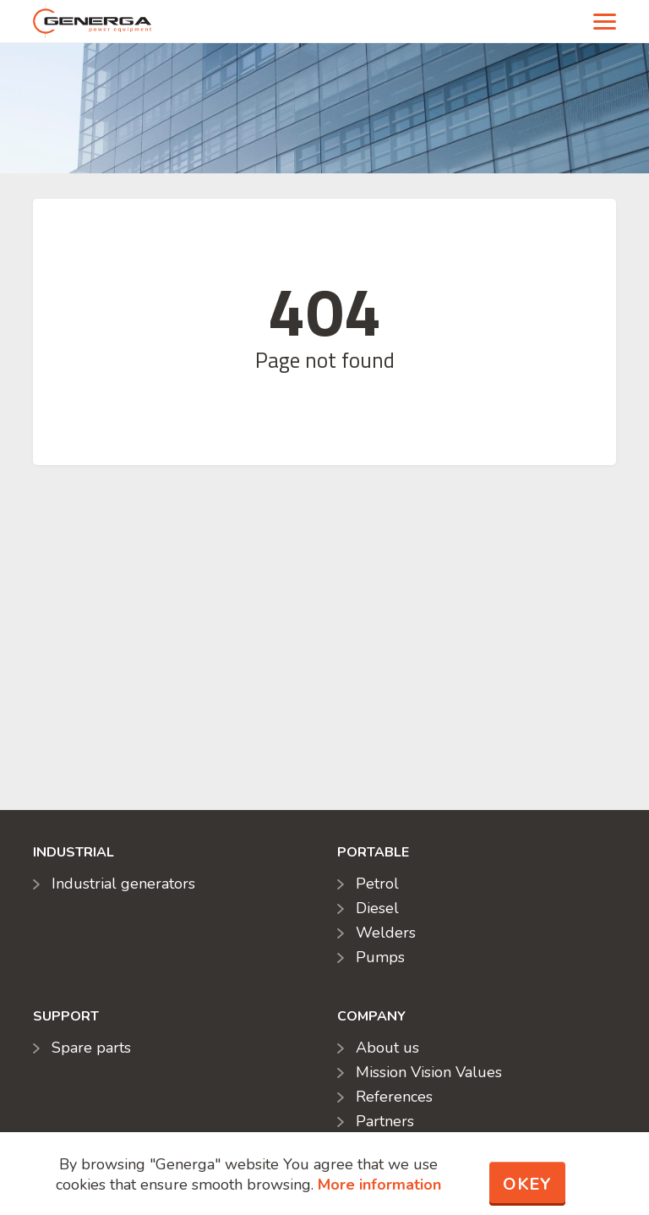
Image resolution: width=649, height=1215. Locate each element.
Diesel (377, 908)
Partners (385, 1121)
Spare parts (91, 1047)
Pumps (380, 957)
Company (371, 1016)
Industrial (73, 852)
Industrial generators (123, 883)
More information (379, 1184)
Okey (527, 1184)
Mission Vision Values (429, 1072)
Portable (373, 852)
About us (387, 1047)
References (394, 1096)
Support (66, 1016)
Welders (386, 932)
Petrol (377, 883)
